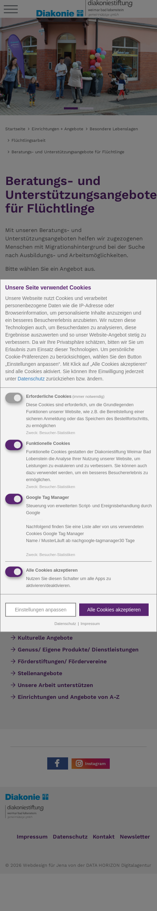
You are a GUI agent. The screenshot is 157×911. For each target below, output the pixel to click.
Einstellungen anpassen (41, 610)
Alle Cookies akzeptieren (114, 610)
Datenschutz (31, 378)
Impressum (90, 624)
